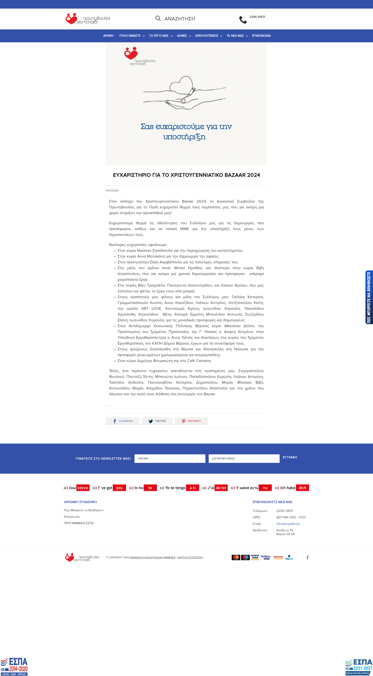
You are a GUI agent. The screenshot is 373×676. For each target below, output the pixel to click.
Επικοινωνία (72, 517)
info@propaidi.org (288, 524)
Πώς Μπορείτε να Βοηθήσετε (83, 510)
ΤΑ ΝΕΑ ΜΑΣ (235, 36)
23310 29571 (284, 511)
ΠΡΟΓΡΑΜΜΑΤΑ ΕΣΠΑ (79, 523)
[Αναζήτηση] (158, 19)
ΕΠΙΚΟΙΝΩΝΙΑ (261, 36)
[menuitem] (108, 35)
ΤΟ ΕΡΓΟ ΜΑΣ (159, 36)
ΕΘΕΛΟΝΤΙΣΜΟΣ (206, 36)
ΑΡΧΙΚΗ (108, 36)
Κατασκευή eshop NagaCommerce (153, 557)
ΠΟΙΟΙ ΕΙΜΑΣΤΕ (129, 36)
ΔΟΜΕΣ (182, 36)
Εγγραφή (290, 457)
